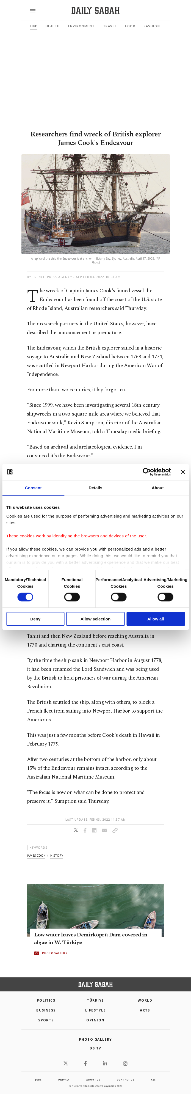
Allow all (155, 619)
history (56, 855)
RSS (153, 1079)
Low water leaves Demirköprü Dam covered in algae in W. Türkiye (91, 939)
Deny (35, 619)
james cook (36, 855)
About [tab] (158, 487)
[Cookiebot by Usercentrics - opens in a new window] (147, 472)
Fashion (152, 26)
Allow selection (95, 619)
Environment (81, 26)
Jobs (38, 1079)
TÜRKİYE (95, 1000)
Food (130, 26)
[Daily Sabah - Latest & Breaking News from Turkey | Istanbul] (95, 10)
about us (93, 1079)
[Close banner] (183, 472)
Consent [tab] (33, 487)
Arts (145, 1010)
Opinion (95, 1020)
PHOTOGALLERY (54, 953)
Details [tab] (96, 487)
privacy (64, 1079)
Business (46, 1010)
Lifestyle (95, 1010)
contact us (125, 1079)
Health (53, 26)
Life (33, 26)
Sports (46, 1020)
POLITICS (46, 1000)
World (145, 1000)
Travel (110, 26)
